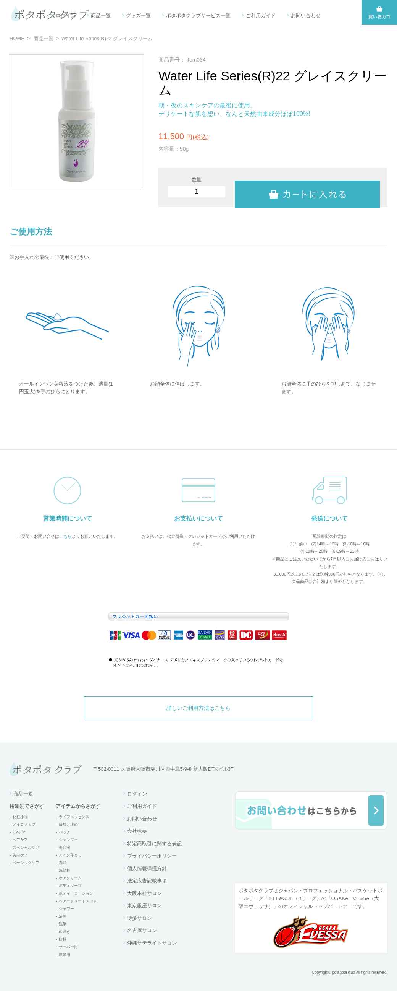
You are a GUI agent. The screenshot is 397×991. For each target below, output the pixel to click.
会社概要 (137, 831)
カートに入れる (307, 187)
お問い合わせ (306, 15)
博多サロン (139, 918)
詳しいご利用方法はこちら (198, 708)
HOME (17, 38)
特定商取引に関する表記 (154, 843)
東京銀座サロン (144, 905)
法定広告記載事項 (147, 881)
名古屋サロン (142, 930)
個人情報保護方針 (147, 868)
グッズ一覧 (138, 15)
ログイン (66, 15)
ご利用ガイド (261, 15)
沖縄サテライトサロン (152, 943)
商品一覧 (101, 15)
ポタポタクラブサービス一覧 (198, 15)
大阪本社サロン (144, 893)
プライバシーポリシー (152, 856)
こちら (65, 536)
